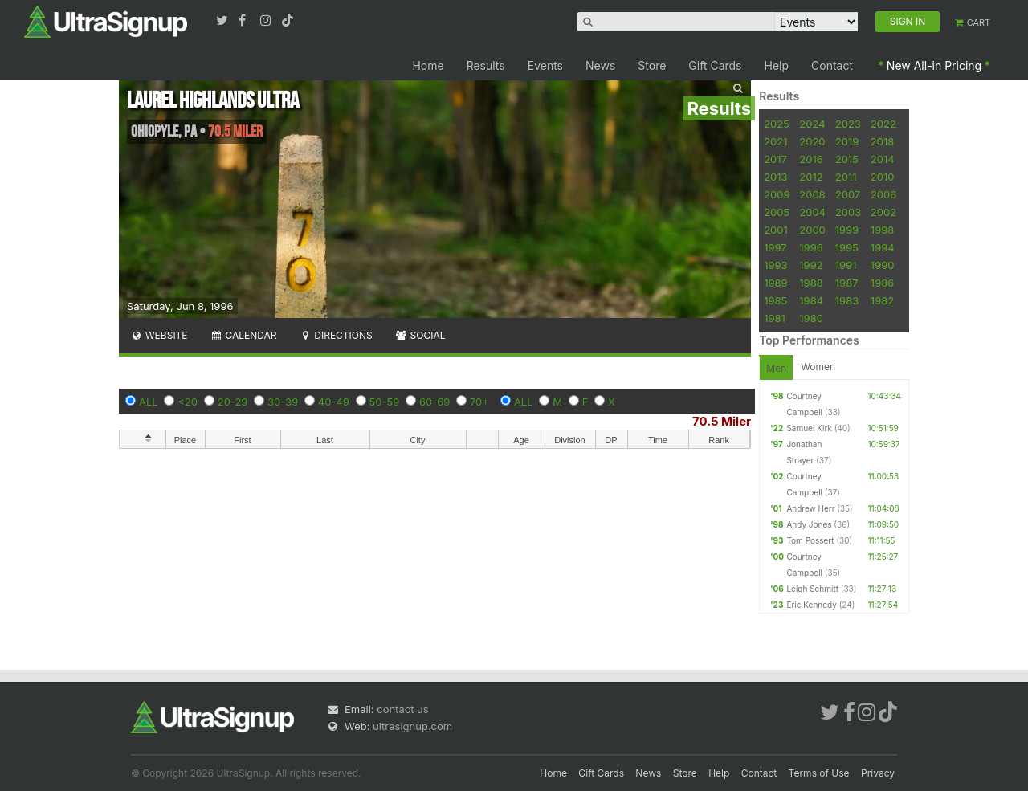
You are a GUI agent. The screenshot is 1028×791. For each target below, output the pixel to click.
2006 (883, 194)
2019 (847, 141)
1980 (811, 318)
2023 (848, 123)
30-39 (282, 401)
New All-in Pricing (934, 65)
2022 (883, 123)
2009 (776, 194)
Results (486, 65)
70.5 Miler (721, 421)
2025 (776, 123)
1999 (847, 229)
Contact (832, 65)
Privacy (878, 773)
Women (818, 367)
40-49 (333, 401)
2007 (847, 194)
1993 (775, 265)
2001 (776, 229)
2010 (883, 176)
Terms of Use (819, 773)
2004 (812, 212)
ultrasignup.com (412, 726)
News (600, 65)
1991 (846, 265)
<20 (187, 401)
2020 (812, 141)
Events (545, 65)
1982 (882, 300)
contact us (402, 709)
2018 (882, 141)
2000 (812, 229)
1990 (883, 265)
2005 (776, 212)
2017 (775, 159)
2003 (848, 212)
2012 (810, 176)
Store (652, 65)
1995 (847, 247)
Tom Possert (810, 540)
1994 (883, 247)
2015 (847, 159)
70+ (479, 401)
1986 (882, 282)
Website (159, 335)
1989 (775, 282)
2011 (846, 176)
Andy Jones (808, 524)
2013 (775, 176)
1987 (847, 282)
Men (776, 368)
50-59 (384, 401)
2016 (810, 159)
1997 (775, 247)
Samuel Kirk (808, 428)
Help (777, 65)
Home (427, 65)
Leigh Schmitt (812, 588)
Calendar (243, 335)
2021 (775, 141)
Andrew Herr (810, 508)
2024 (812, 123)
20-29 (233, 401)
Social (420, 335)
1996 (810, 247)
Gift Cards (714, 65)
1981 (774, 318)
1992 (810, 265)
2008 (812, 194)
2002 (883, 212)
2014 (883, 159)
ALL (148, 401)
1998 (882, 229)
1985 (775, 300)
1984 (811, 300)
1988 (810, 282)
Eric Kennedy (811, 605)
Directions (335, 335)
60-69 (434, 401)
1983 (847, 300)
